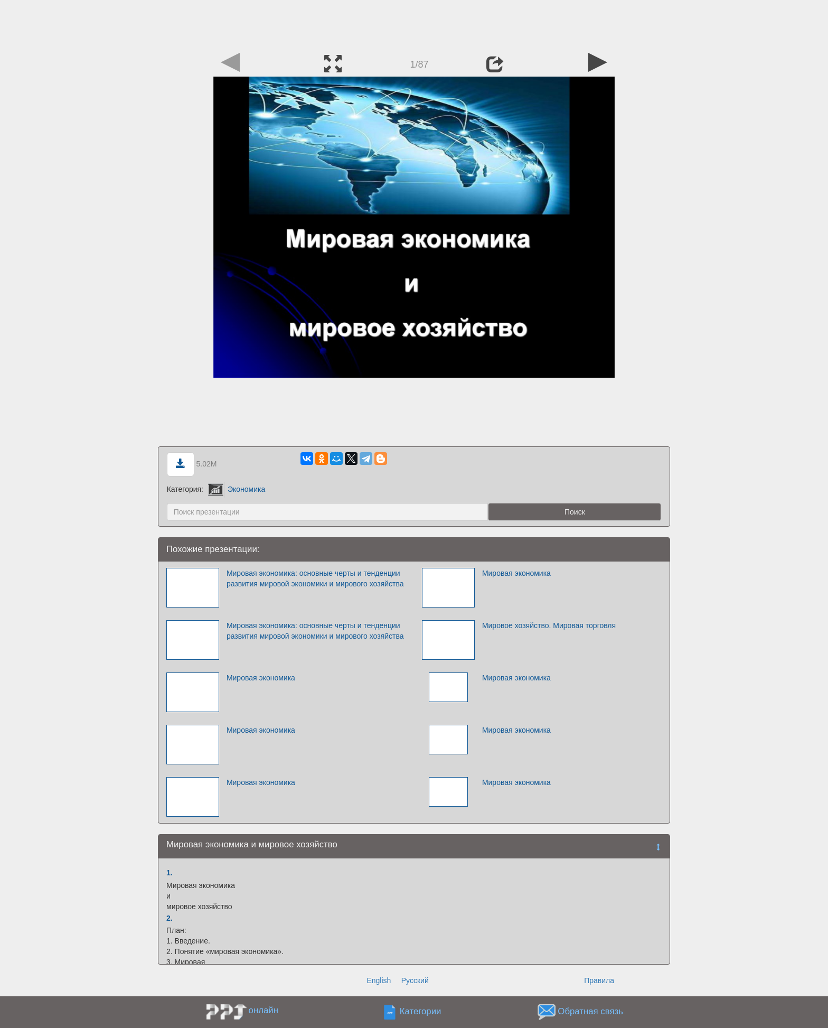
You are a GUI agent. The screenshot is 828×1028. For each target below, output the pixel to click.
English (378, 980)
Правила (599, 980)
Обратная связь (590, 1012)
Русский (415, 980)
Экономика (236, 489)
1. (169, 872)
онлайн (263, 1010)
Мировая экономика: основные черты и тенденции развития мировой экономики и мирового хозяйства (315, 578)
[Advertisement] (414, 24)
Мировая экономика (516, 573)
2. (169, 918)
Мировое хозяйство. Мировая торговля (549, 625)
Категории (420, 1012)
